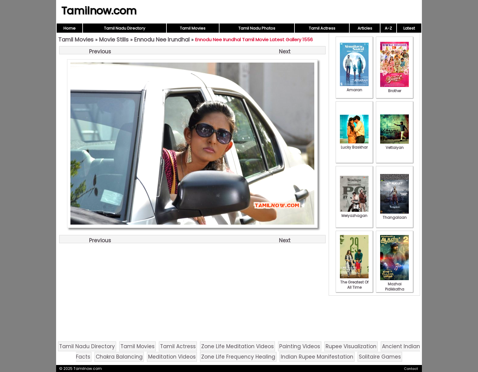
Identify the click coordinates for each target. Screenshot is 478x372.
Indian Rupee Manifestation (317, 356)
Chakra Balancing (119, 356)
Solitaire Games (380, 356)
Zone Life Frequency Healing (238, 356)
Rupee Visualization (351, 346)
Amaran (354, 87)
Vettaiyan (394, 145)
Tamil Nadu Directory (124, 28)
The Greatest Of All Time (354, 282)
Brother (394, 88)
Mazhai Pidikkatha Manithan (394, 286)
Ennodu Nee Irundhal (162, 39)
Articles (365, 28)
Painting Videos (299, 346)
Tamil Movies (192, 28)
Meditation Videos (172, 356)
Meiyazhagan (354, 213)
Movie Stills (114, 39)
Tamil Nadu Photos (256, 28)
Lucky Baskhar (354, 144)
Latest (409, 28)
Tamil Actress (322, 28)
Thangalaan (394, 215)
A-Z (388, 28)
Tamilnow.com (99, 10)
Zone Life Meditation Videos (237, 346)
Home (69, 28)
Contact (411, 368)
